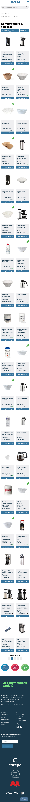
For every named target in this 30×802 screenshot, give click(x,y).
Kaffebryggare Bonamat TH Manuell (21, 54)
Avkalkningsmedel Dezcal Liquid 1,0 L (7, 433)
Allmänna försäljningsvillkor (5, 718)
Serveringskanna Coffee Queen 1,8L (22, 468)
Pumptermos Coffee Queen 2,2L (22, 571)
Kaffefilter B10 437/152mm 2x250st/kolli (21, 261)
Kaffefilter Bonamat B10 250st (20, 89)
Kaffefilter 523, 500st (21, 191)
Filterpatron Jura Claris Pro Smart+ (7, 640)
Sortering (24, 30)
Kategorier (5, 30)
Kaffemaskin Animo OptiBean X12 (7, 54)
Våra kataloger (5, 716)
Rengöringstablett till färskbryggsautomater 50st (7, 330)
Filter (14, 30)
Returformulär (5, 722)
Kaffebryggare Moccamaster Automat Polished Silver (22, 227)
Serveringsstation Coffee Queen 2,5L (7, 191)
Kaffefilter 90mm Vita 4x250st (7, 226)
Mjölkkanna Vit (6, 467)
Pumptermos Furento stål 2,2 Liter (21, 158)
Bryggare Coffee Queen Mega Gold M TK (7, 572)
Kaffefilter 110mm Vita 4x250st (7, 122)
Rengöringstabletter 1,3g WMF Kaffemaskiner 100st (22, 330)
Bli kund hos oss (5, 721)
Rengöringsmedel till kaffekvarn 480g (22, 538)
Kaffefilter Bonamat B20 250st (6, 296)
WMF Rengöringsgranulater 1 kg (7, 365)
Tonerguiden (4, 714)
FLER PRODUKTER (15, 655)
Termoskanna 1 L (22, 294)
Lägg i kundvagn (8, 63)
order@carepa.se (20, 716)
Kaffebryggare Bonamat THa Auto (21, 641)
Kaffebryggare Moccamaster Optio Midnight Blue (6, 607)
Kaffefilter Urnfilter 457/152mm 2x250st (20, 503)
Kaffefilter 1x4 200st (6, 157)
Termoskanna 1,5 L (22, 399)
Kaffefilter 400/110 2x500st (7, 399)
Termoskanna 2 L (22, 432)
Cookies (3, 724)
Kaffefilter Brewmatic (5, 88)
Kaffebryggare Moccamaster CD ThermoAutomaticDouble (22, 607)
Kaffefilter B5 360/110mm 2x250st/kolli (6, 538)
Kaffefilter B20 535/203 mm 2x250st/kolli (21, 365)
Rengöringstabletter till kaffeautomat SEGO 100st (7, 503)
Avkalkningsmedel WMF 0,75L (7, 261)
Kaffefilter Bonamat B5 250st (22, 122)
